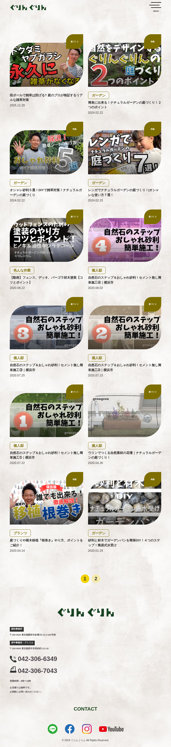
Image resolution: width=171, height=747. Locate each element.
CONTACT (85, 709)
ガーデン (98, 95)
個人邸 (97, 270)
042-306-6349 (37, 659)
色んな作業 (22, 270)
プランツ (20, 533)
